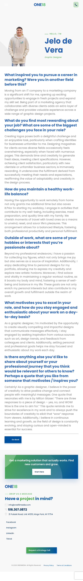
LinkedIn (10, 533)
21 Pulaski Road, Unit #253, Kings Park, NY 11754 (31, 514)
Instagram (11, 527)
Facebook (11, 522)
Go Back (15, 439)
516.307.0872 (17, 510)
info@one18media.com (20, 504)
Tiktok (9, 538)
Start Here (39, 472)
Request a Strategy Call (39, 550)
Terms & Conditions (64, 565)
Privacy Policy (49, 565)
